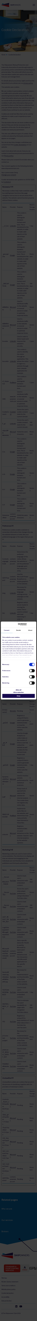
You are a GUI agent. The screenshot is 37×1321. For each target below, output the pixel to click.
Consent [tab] (6, 630)
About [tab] (30, 630)
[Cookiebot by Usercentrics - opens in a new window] (26, 624)
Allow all (18, 690)
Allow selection (18, 692)
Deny (18, 696)
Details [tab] (18, 630)
